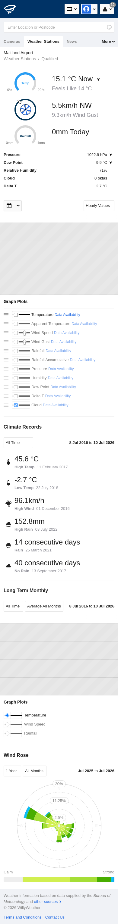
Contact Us (55, 917)
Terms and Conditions (23, 917)
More (106, 41)
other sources (46, 901)
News (72, 41)
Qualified (49, 58)
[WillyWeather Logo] (14, 9)
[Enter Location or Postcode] (59, 27)
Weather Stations (43, 41)
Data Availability (67, 315)
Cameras (12, 41)
